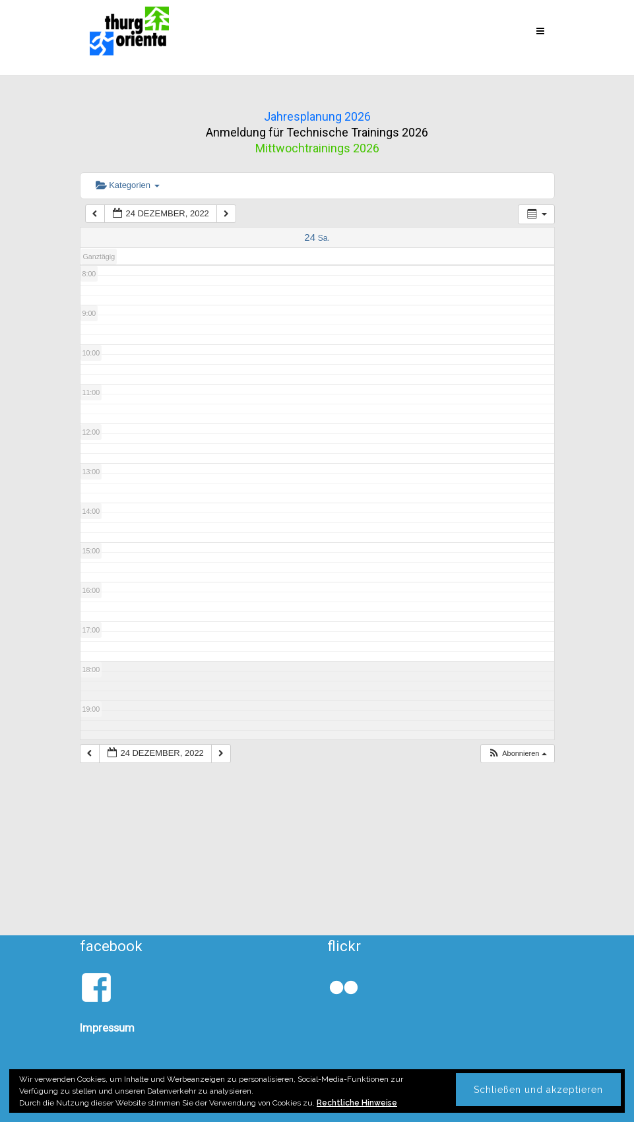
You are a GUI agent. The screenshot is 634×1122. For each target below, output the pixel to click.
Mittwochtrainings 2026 (317, 148)
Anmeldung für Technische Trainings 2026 (317, 132)
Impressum (107, 1027)
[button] (517, 754)
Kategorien (128, 185)
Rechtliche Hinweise (357, 1102)
